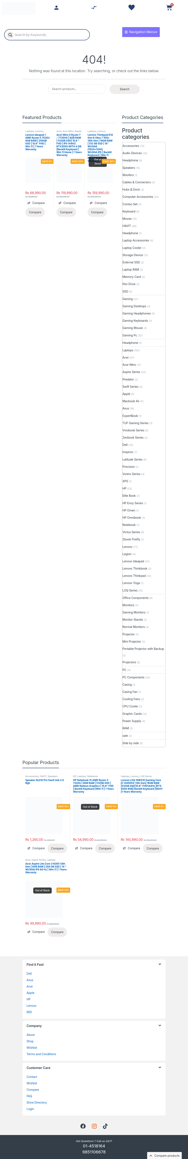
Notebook (129, 525)
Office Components (135, 598)
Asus (125, 408)
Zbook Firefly (131, 539)
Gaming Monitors (133, 612)
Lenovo (39, 131)
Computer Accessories (137, 196)
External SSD (131, 262)
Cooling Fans (131, 699)
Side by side (130, 743)
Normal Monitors (133, 627)
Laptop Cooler (132, 248)
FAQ (29, 1096)
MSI (29, 1012)
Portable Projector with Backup (143, 648)
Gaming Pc (129, 335)
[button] (36, 202)
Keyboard (128, 211)
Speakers (128, 167)
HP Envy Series (132, 503)
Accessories (130, 146)
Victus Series (131, 532)
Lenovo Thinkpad (134, 575)
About (31, 1035)
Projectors (129, 662)
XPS (125, 481)
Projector (128, 634)
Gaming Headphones (136, 313)
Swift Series (130, 386)
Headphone (130, 160)
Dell (125, 444)
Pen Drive (129, 284)
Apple (126, 394)
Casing (127, 684)
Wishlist (32, 1047)
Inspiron (127, 452)
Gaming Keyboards (135, 320)
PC (124, 670)
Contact (32, 1077)
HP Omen (128, 510)
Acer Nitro (68, 131)
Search (124, 89)
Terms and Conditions (41, 1054)
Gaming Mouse (132, 328)
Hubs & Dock (131, 189)
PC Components (133, 677)
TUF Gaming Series (135, 423)
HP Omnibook (131, 517)
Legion (127, 554)
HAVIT (126, 226)
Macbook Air (130, 401)
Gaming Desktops (134, 306)
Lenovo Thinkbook (134, 568)
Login (30, 1109)
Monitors (128, 605)
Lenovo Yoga (131, 583)
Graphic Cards (132, 713)
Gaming (127, 299)
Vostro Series (131, 474)
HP (124, 488)
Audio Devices (132, 153)
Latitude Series (132, 459)
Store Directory (37, 1102)
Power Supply (131, 721)
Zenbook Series (133, 437)
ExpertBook (130, 416)
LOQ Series (130, 590)
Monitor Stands (132, 619)
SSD (125, 291)
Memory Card (131, 276)
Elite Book (129, 495)
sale (125, 735)
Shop (30, 1041)
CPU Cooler (130, 706)
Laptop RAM (130, 269)
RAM (125, 728)
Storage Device (132, 255)
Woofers (128, 175)
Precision (128, 466)
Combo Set (129, 204)
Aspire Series (131, 372)
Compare (33, 1089)
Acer (58, 131)
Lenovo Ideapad (133, 561)
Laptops (29, 131)
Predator (128, 379)
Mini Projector (131, 641)
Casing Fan (129, 691)
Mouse (127, 218)
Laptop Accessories (135, 240)
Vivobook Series (133, 430)
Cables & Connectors (136, 182)
